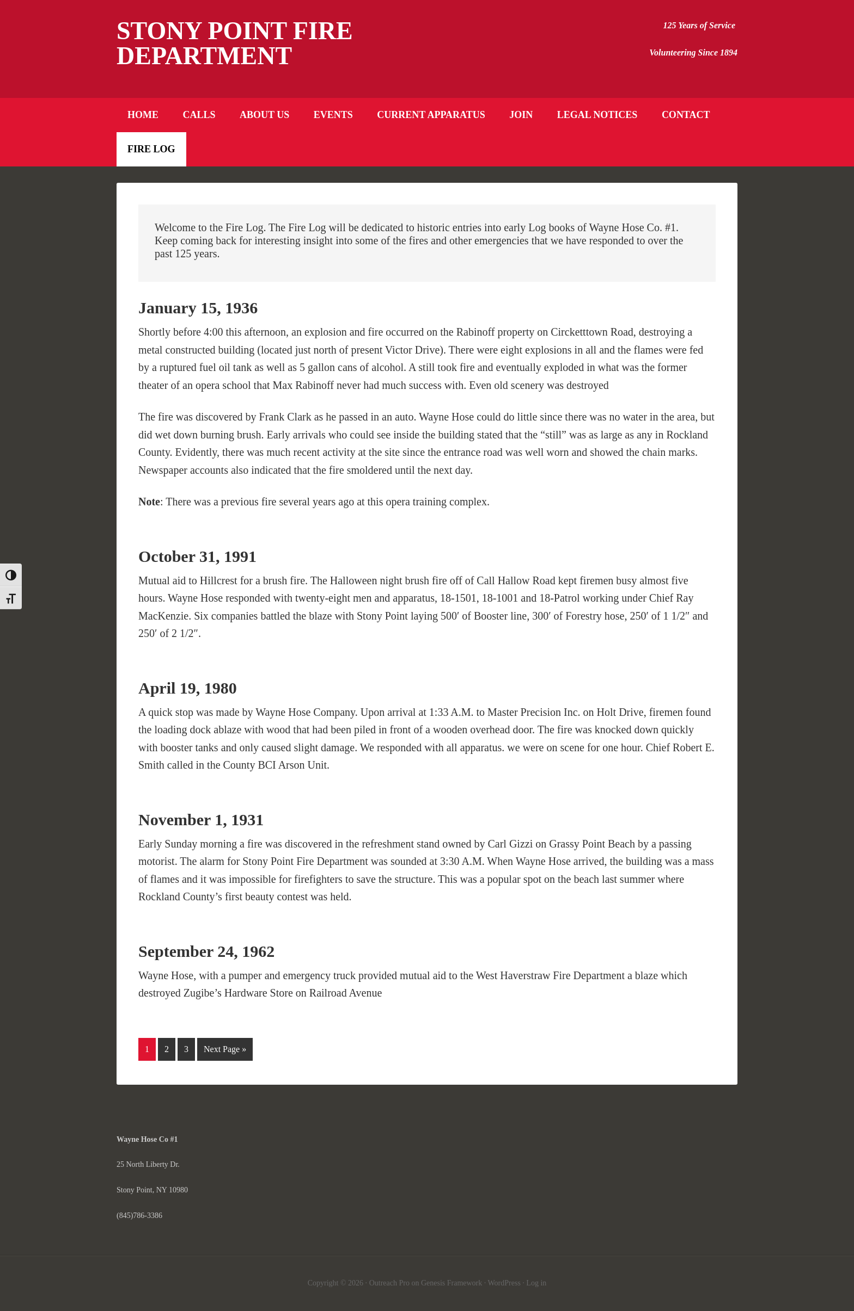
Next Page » (225, 1049)
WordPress (504, 1283)
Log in (536, 1283)
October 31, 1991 (197, 556)
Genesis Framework (451, 1283)
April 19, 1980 (187, 688)
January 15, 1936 (198, 308)
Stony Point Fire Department (235, 43)
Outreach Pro (389, 1283)
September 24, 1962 (206, 951)
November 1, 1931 (201, 819)
